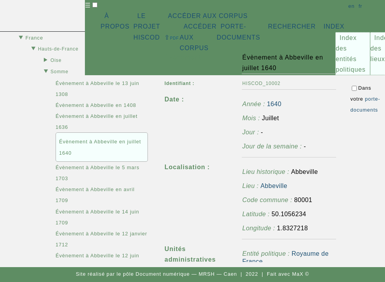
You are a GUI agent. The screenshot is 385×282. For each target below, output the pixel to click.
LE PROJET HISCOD (146, 26)
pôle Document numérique (156, 274)
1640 (274, 104)
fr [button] (360, 6)
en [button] (351, 6)
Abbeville (274, 186)
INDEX (334, 26)
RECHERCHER (292, 26)
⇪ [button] (171, 37)
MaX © (300, 274)
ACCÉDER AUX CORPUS (208, 16)
